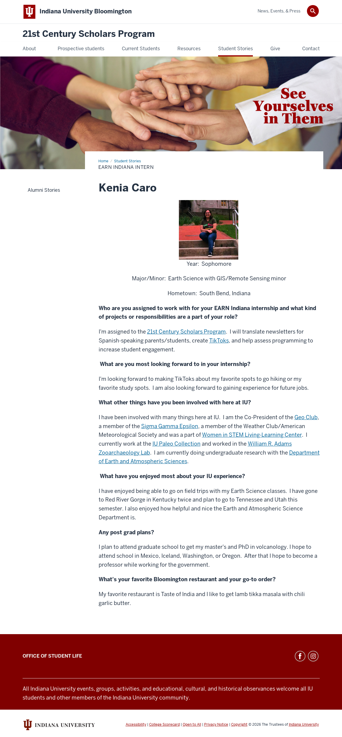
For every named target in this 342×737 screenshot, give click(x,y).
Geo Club (306, 417)
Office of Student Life (52, 656)
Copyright (239, 724)
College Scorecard (164, 724)
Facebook (300, 656)
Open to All (192, 724)
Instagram (313, 656)
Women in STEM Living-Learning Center (252, 434)
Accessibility (136, 724)
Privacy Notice (216, 724)
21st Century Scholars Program (89, 34)
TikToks (219, 340)
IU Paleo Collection (176, 443)
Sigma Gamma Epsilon (169, 426)
